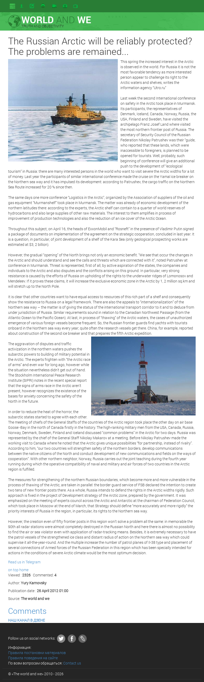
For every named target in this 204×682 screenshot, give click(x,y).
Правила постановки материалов (37, 652)
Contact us (72, 663)
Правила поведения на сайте (33, 657)
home (23, 569)
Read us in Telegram (24, 561)
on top (13, 569)
